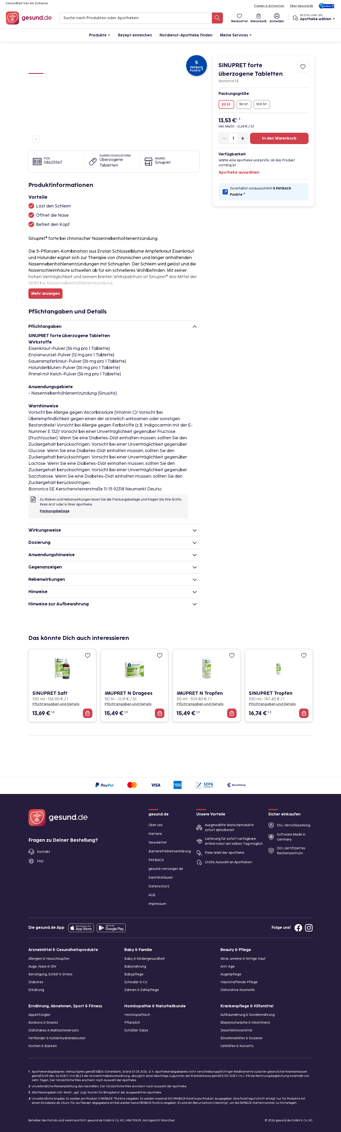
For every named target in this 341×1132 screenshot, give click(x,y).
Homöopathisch (137, 1015)
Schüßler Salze (136, 1030)
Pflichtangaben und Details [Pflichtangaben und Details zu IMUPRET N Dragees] (128, 704)
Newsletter (157, 843)
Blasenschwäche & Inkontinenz (245, 1023)
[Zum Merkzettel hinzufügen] (303, 66)
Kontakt (43, 852)
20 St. (226, 104)
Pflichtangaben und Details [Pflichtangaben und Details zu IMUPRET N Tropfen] (200, 704)
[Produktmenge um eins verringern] (224, 138)
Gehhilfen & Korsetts (237, 1046)
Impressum (157, 904)
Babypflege (134, 974)
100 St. (261, 104)
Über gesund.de (301, 6)
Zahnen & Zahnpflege (141, 990)
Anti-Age (227, 967)
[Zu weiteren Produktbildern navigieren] (36, 139)
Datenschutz (158, 886)
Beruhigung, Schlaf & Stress (50, 974)
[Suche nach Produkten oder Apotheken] (217, 18)
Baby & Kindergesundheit (144, 959)
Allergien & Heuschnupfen (48, 959)
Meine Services (236, 34)
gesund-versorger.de (165, 869)
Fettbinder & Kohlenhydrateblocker (57, 1038)
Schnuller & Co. (136, 982)
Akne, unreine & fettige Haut (243, 959)
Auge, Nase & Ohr (42, 967)
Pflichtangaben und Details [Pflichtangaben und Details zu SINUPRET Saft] (55, 704)
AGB (151, 895)
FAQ (40, 861)
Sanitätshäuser (160, 878)
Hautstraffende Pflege (239, 982)
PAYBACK (156, 860)
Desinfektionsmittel (236, 1030)
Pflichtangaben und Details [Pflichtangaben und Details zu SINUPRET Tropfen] (272, 704)
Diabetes (35, 982)
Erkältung (36, 990)
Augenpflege (230, 974)
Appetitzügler (39, 1015)
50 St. (244, 104)
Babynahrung (135, 967)
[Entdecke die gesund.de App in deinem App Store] (81, 928)
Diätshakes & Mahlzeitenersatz (53, 1030)
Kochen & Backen (42, 1046)
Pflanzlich (132, 1023)
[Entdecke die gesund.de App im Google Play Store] (111, 928)
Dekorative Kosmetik (237, 990)
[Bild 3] (36, 88)
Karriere (155, 834)
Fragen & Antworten (269, 6)
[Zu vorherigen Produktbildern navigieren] (36, 61)
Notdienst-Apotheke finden (186, 35)
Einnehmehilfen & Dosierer (241, 1038)
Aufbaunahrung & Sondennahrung (247, 1015)
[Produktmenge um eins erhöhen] (243, 138)
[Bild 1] (36, 70)
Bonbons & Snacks (43, 1023)
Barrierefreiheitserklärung (169, 851)
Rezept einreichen (135, 35)
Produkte (99, 34)
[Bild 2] (36, 79)
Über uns (155, 825)
